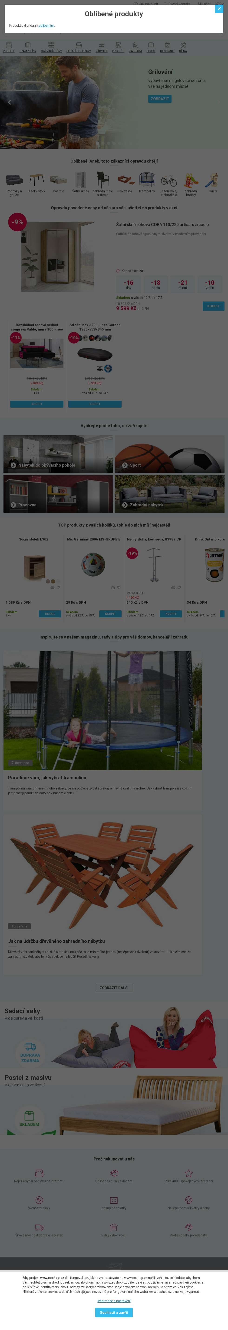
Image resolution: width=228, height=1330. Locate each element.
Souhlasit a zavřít (114, 1312)
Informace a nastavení (114, 1301)
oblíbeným (46, 25)
